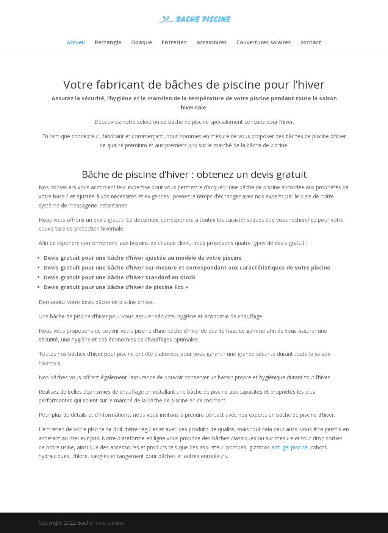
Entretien (174, 43)
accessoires (212, 43)
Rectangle (108, 43)
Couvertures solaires (263, 43)
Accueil (76, 43)
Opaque (141, 43)
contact (310, 43)
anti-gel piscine (289, 447)
